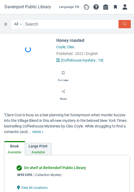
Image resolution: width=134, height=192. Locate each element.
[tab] (14, 148)
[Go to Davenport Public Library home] (28, 7)
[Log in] (125, 7)
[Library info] (106, 7)
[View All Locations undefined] (32, 187)
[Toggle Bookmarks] (115, 7)
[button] (96, 7)
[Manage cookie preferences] (86, 7)
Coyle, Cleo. (65, 47)
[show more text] (37, 132)
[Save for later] (63, 74)
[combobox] (71, 24)
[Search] (125, 24)
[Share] (63, 93)
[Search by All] (18, 24)
